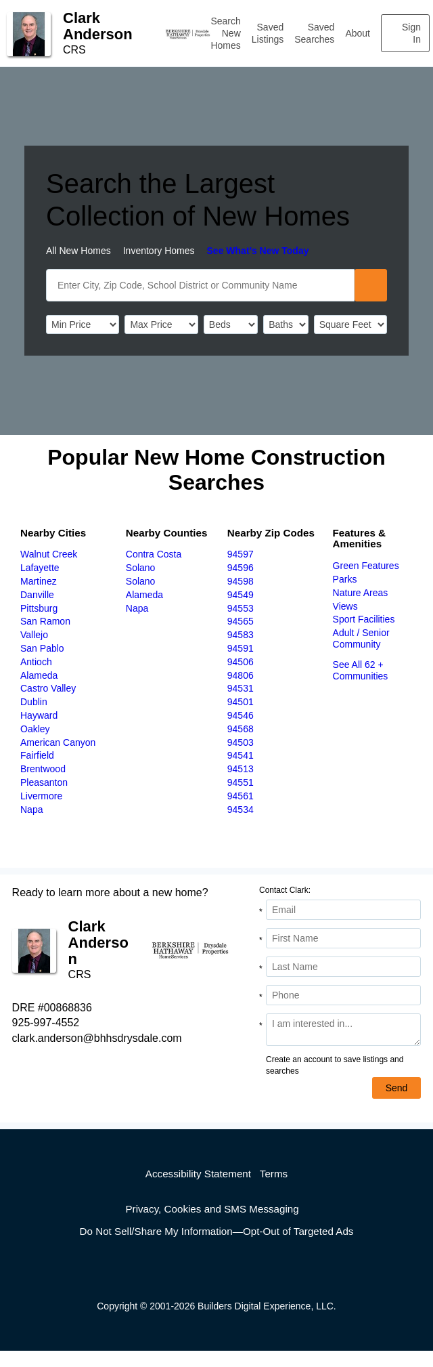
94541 (240, 755)
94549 (240, 594)
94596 (240, 567)
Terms (274, 1173)
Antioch (36, 661)
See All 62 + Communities (360, 670)
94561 (240, 796)
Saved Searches (314, 33)
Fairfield (37, 755)
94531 (240, 688)
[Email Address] (343, 910)
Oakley (35, 728)
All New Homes (78, 250)
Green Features (366, 565)
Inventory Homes (159, 250)
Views (345, 606)
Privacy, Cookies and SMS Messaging (211, 1209)
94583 (240, 634)
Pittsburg (39, 608)
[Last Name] (343, 966)
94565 (240, 621)
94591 (240, 648)
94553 (240, 608)
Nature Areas (360, 592)
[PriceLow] (82, 324)
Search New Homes (225, 33)
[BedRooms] (231, 324)
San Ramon (45, 621)
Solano (141, 567)
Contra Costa (153, 554)
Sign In (411, 33)
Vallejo (34, 634)
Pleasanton (44, 782)
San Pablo (42, 648)
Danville (37, 594)
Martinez (38, 581)
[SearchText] (200, 285)
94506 (240, 661)
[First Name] (343, 938)
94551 (240, 782)
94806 (240, 675)
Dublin (33, 701)
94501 (240, 701)
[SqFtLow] (350, 324)
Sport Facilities (364, 619)
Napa (31, 809)
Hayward (39, 715)
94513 (240, 768)
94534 (240, 809)
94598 (240, 581)
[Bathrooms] (285, 324)
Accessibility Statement (198, 1173)
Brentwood (43, 768)
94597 (240, 554)
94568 (240, 728)
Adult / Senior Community (361, 638)
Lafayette (40, 567)
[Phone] (343, 995)
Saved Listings (267, 33)
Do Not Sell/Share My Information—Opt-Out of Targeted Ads (217, 1231)
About (357, 33)
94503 (240, 742)
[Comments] (343, 1029)
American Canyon (57, 742)
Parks (345, 579)
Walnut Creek (48, 554)
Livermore (41, 796)
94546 (240, 715)
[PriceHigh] (161, 324)
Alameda (39, 675)
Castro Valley (48, 688)
